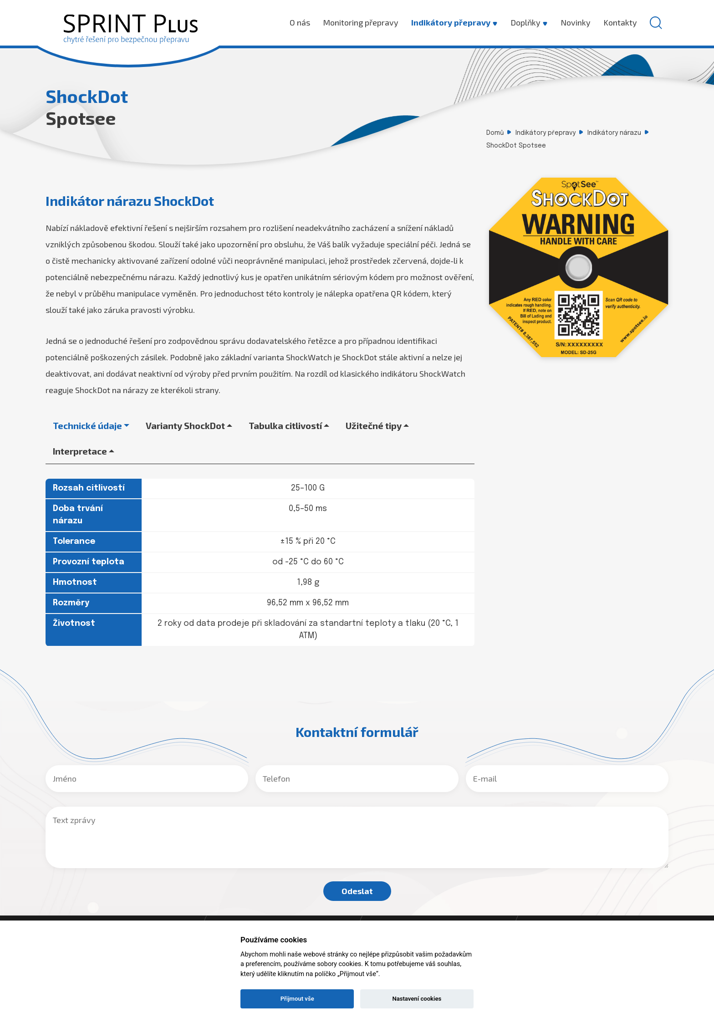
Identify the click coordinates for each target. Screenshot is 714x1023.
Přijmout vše (297, 998)
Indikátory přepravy (454, 22)
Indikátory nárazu (614, 133)
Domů (495, 133)
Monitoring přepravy (360, 22)
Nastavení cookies (416, 998)
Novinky (576, 22)
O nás (300, 22)
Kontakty (620, 22)
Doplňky (529, 22)
